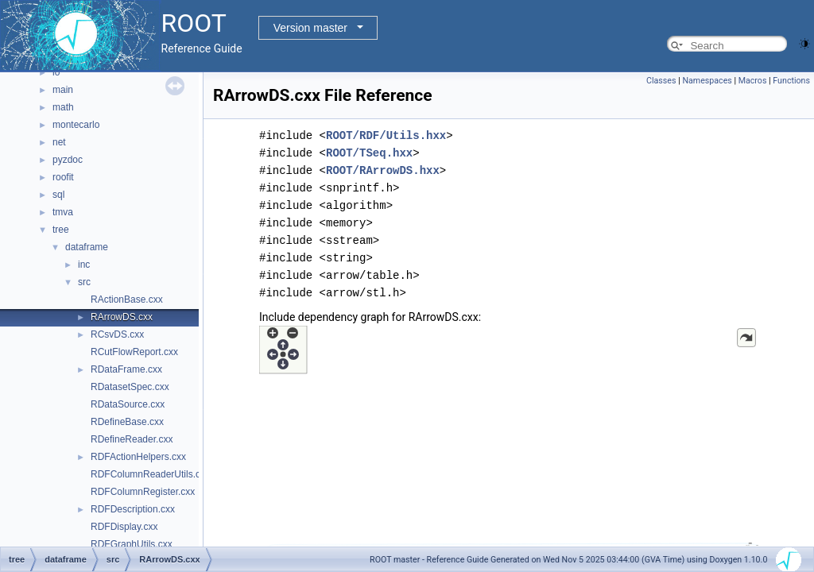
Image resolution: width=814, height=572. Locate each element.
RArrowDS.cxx (122, 317)
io (56, 72)
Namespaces (706, 80)
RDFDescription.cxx (133, 509)
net (59, 142)
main (62, 89)
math (63, 107)
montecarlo (75, 124)
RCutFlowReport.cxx (134, 352)
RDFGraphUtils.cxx (131, 544)
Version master (310, 27)
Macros (752, 80)
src (84, 282)
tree (60, 229)
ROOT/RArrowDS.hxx (383, 170)
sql (58, 194)
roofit (63, 177)
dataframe (86, 247)
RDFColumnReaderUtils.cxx (150, 474)
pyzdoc (67, 159)
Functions (791, 80)
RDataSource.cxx (128, 404)
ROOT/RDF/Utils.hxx (386, 135)
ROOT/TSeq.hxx (369, 152)
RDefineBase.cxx (127, 421)
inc (84, 264)
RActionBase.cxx (127, 299)
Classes (661, 80)
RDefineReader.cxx (131, 439)
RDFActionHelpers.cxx (138, 456)
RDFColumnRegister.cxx (143, 491)
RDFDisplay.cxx (124, 526)
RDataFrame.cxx (126, 369)
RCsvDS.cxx (117, 334)
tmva (62, 212)
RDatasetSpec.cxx (130, 386)
